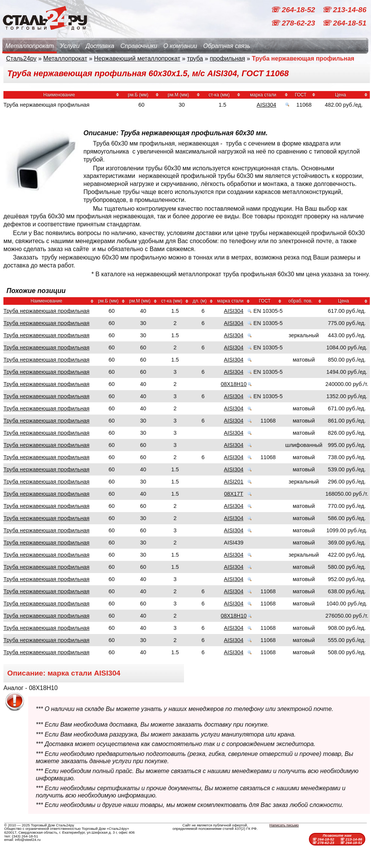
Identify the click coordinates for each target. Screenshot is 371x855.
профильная (227, 58)
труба (195, 58)
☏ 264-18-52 (293, 10)
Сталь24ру (21, 58)
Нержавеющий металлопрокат (137, 58)
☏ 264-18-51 (344, 23)
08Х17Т (233, 494)
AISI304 (266, 105)
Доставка (100, 46)
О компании (180, 46)
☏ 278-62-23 (293, 23)
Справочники (138, 46)
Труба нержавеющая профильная (46, 311)
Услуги (70, 46)
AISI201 (233, 482)
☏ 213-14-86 (344, 10)
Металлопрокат (29, 46)
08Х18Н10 (233, 384)
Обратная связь (226, 46)
